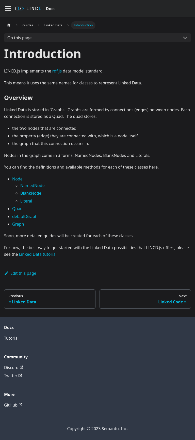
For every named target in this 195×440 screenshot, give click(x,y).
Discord (13, 367)
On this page (19, 38)
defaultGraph (25, 216)
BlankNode (30, 193)
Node (17, 179)
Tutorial (11, 338)
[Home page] (9, 25)
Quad (17, 208)
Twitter (13, 375)
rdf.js (57, 71)
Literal (26, 201)
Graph (18, 224)
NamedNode (32, 185)
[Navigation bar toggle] (8, 8)
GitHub (13, 405)
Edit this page (20, 273)
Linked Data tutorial (38, 254)
